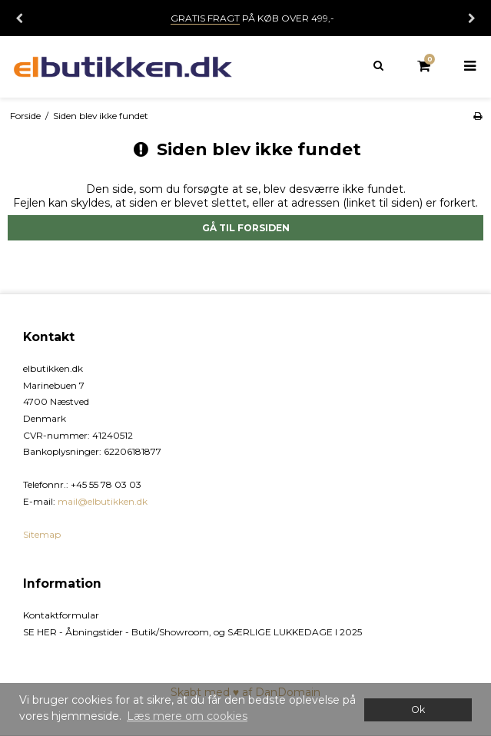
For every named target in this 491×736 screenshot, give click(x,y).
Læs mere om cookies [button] (187, 716)
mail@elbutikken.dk (103, 501)
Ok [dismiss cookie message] (418, 709)
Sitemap (42, 534)
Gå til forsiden (246, 228)
